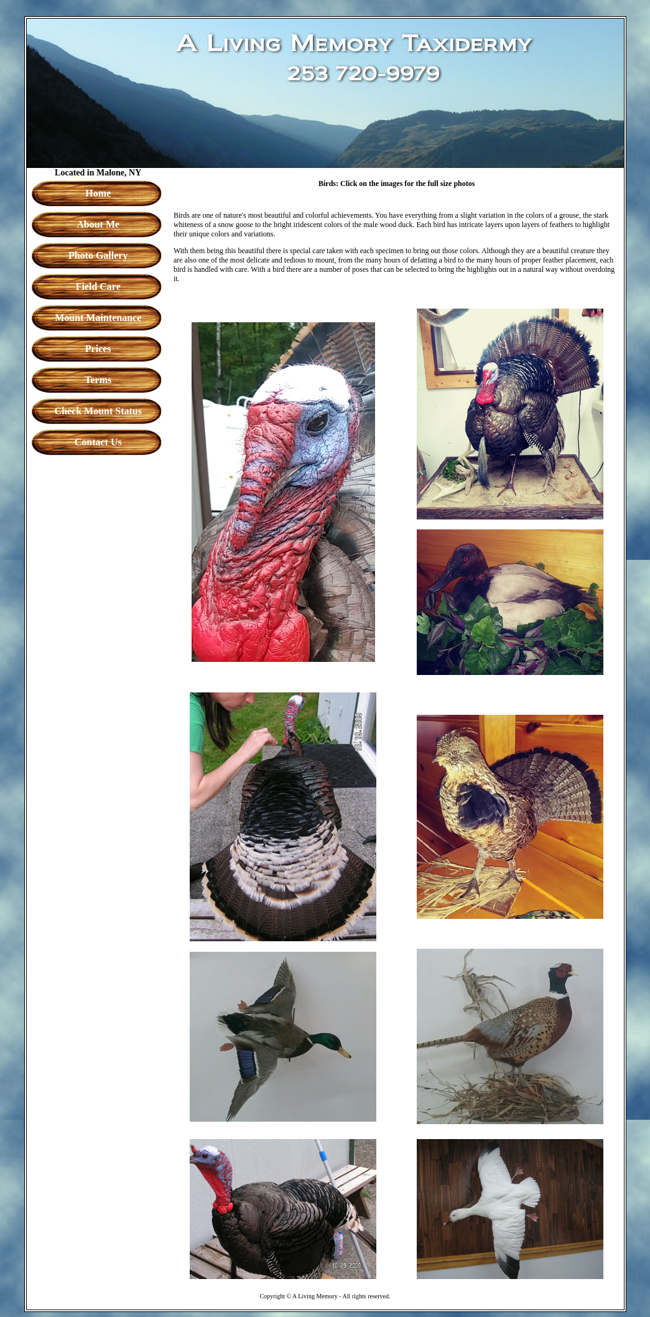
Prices (98, 348)
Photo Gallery (98, 255)
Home (98, 193)
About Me (98, 224)
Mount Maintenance (98, 317)
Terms (98, 380)
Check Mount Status (97, 411)
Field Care (98, 286)
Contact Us (98, 442)
